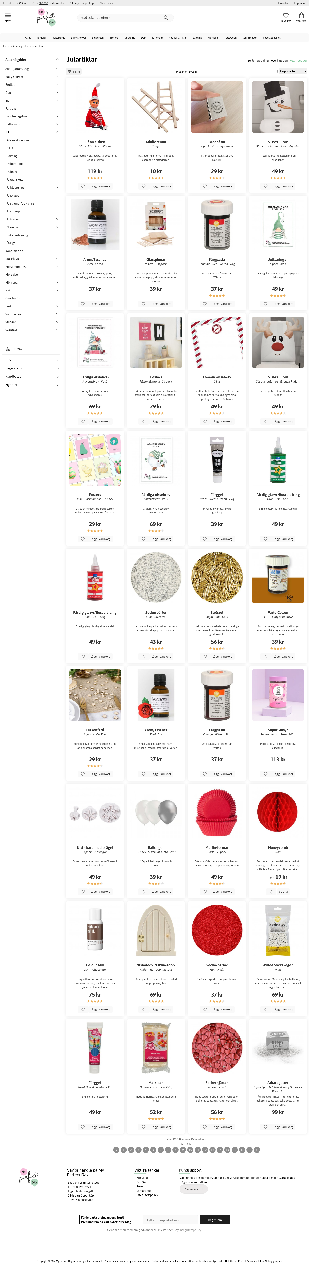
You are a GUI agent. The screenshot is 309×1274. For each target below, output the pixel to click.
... (249, 1150)
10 (190, 1150)
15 (227, 1150)
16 (234, 1150)
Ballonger (157, 37)
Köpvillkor (143, 1178)
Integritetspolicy (147, 1195)
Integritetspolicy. (190, 1230)
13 (212, 1150)
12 (205, 1150)
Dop (143, 37)
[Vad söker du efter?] (125, 18)
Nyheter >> (106, 3)
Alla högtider (298, 60)
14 (220, 1150)
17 (242, 1150)
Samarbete (144, 1191)
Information (282, 3)
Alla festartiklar (178, 37)
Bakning (197, 37)
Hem (6, 46)
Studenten (98, 37)
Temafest (42, 37)
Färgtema (129, 37)
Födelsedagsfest (272, 37)
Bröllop (113, 37)
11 (197, 1150)
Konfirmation (249, 37)
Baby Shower (78, 37)
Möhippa (213, 37)
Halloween (230, 37)
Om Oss (141, 1182)
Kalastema (59, 37)
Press (140, 1186)
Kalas (28, 37)
